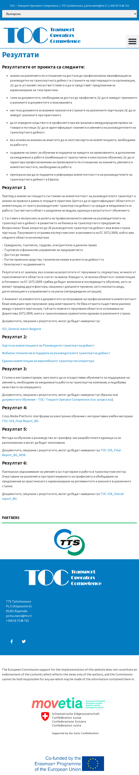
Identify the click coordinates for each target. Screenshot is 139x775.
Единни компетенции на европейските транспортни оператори (48, 361)
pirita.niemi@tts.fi (96, 5)
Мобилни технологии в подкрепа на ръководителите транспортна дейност (56, 353)
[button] (132, 41)
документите (11, 399)
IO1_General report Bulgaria (21, 329)
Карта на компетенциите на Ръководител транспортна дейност (48, 345)
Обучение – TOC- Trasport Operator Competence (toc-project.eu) (67, 399)
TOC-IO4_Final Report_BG (20, 421)
